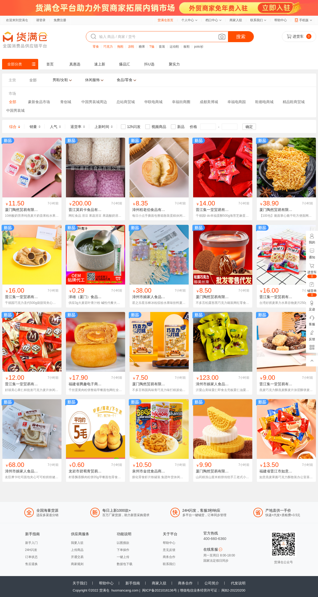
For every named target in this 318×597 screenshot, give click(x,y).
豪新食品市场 (39, 102)
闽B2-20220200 (233, 590)
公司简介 (211, 583)
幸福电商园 (236, 102)
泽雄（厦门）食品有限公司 (91, 297)
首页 (50, 64)
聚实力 (174, 64)
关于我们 (79, 583)
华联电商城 (153, 102)
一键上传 (123, 557)
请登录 (41, 20)
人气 (53, 127)
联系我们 (256, 20)
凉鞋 (131, 46)
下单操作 (123, 550)
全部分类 (14, 64)
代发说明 (238, 583)
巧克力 (108, 46)
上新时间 (101, 127)
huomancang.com (124, 590)
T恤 (151, 46)
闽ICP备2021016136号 (159, 590)
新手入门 (31, 543)
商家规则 (77, 564)
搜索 (241, 36)
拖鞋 (120, 46)
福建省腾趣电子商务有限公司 (92, 384)
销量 (33, 127)
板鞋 (186, 46)
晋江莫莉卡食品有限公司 (89, 210)
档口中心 (211, 20)
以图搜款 (123, 543)
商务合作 (169, 557)
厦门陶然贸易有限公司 (23, 210)
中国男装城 (15, 110)
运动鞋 (174, 46)
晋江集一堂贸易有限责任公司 (219, 210)
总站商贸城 (125, 102)
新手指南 (132, 583)
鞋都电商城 (264, 102)
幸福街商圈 (181, 102)
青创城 (65, 102)
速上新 (99, 64)
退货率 (75, 127)
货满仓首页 (165, 20)
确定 (249, 127)
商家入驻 (236, 20)
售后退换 (31, 564)
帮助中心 (280, 20)
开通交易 (77, 557)
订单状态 (31, 557)
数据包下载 (124, 564)
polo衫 (198, 46)
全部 (12, 102)
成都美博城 (209, 102)
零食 (96, 46)
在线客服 (212, 549)
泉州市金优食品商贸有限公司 (156, 471)
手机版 (304, 20)
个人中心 (187, 20)
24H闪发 (31, 550)
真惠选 (74, 64)
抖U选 (149, 64)
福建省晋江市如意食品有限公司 (285, 471)
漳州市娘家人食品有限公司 (154, 297)
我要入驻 (77, 543)
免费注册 (60, 20)
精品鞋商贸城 (294, 102)
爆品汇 (124, 64)
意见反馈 (169, 550)
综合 (12, 127)
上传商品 (77, 550)
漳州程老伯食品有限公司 (152, 210)
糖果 (142, 46)
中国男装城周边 (94, 102)
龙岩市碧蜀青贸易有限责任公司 (94, 471)
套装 (162, 46)
